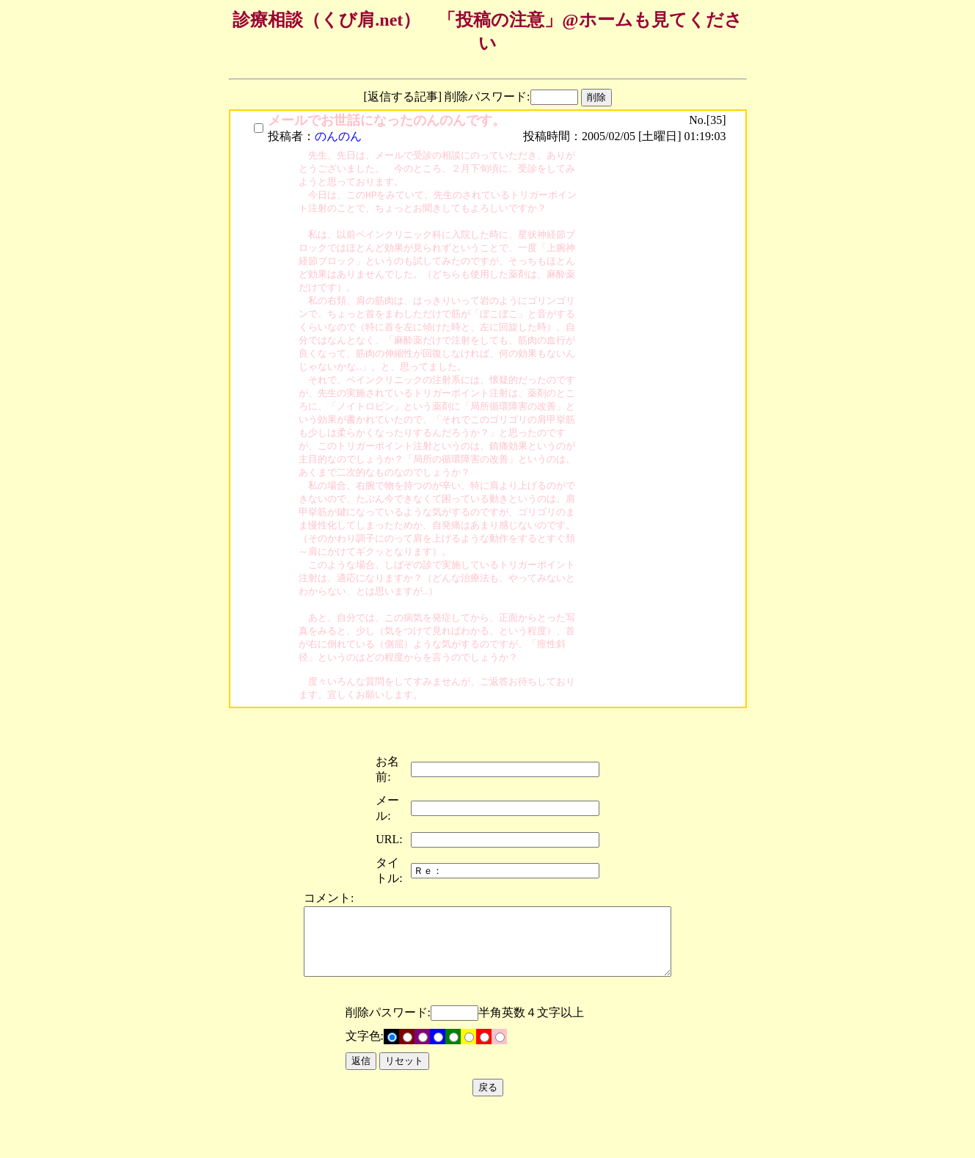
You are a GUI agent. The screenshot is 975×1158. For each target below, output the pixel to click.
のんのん (338, 136)
